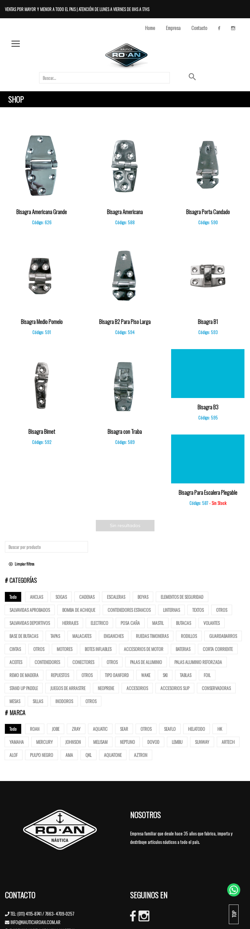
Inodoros (64, 701)
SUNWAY (202, 741)
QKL (88, 754)
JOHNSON (73, 741)
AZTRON (140, 754)
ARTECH (228, 741)
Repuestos (60, 674)
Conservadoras (216, 688)
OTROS (146, 728)
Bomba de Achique (78, 609)
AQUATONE (113, 754)
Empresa (173, 27)
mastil (158, 622)
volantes (211, 622)
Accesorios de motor (143, 648)
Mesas (14, 701)
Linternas (171, 609)
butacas (183, 622)
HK (219, 728)
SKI (165, 674)
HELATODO (196, 728)
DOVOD (153, 741)
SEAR (124, 728)
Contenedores (47, 661)
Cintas (15, 648)
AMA (69, 754)
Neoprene (106, 688)
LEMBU (177, 741)
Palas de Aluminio (146, 661)
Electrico (99, 622)
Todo (13, 596)
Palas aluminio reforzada (198, 661)
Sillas (38, 701)
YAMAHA (16, 741)
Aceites (15, 661)
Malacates (81, 635)
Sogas (61, 596)
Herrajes (70, 622)
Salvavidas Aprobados (29, 609)
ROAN (34, 728)
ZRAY (76, 728)
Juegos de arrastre (67, 688)
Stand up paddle (23, 688)
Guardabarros (223, 635)
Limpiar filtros (21, 564)
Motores (64, 648)
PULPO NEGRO (41, 754)
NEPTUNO (127, 741)
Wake (145, 674)
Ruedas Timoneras (152, 635)
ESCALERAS (116, 596)
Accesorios (137, 688)
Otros (221, 609)
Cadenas (87, 596)
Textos (198, 609)
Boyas (143, 596)
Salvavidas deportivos (29, 622)
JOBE (55, 728)
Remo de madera (23, 674)
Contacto (199, 27)
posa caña (130, 622)
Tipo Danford (117, 674)
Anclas (36, 596)
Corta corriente (218, 648)
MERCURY (44, 741)
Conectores (83, 661)
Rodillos (189, 635)
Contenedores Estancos (129, 609)
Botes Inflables (98, 648)
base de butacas (23, 635)
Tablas (185, 674)
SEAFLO (170, 728)
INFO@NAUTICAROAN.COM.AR (35, 922)
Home (150, 27)
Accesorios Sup (174, 688)
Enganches (114, 635)
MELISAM (100, 741)
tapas (55, 635)
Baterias (183, 648)
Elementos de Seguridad (182, 596)
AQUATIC (100, 728)
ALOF (13, 754)
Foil (207, 674)
